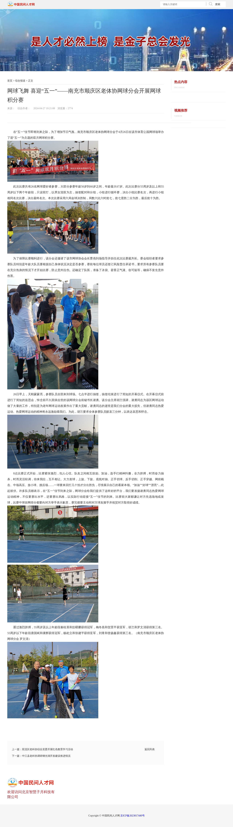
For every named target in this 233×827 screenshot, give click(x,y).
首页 (9, 80)
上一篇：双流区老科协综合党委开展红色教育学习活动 (42, 749)
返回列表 (150, 749)
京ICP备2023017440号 (132, 815)
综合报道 (20, 80)
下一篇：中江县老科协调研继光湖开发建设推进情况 (41, 756)
